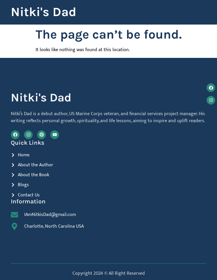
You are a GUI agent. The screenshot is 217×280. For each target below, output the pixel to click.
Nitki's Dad (43, 12)
